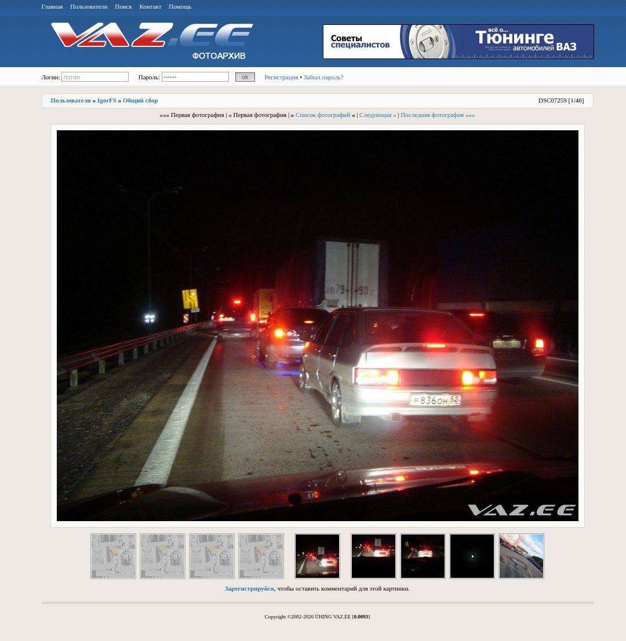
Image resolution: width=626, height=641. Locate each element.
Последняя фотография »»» (438, 114)
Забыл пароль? (324, 77)
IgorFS (107, 100)
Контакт (151, 6)
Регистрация (281, 77)
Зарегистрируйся (249, 588)
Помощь (180, 6)
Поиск (123, 6)
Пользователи (88, 6)
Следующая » (377, 114)
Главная (52, 6)
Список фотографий (323, 114)
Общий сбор (140, 100)
